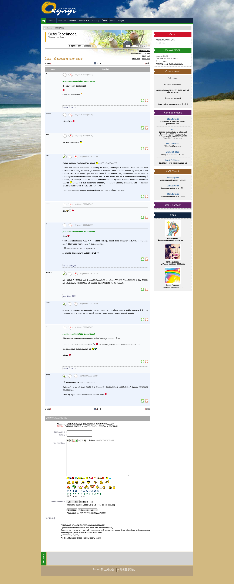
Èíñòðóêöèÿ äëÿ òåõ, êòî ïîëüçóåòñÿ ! (86, 520)
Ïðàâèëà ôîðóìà (162, 56)
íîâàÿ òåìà (146, 56)
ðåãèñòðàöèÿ (136, 53)
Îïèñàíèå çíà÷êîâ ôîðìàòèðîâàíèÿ (101, 440)
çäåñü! (98, 545)
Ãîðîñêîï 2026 (84, 21)
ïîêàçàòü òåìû (144, 51)
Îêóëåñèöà (160, 43)
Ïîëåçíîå (121, 21)
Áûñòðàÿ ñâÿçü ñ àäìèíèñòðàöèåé (169, 64)
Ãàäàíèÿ (95, 21)
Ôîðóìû (104, 21)
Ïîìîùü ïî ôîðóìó (161, 61)
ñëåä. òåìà (146, 59)
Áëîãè (112, 21)
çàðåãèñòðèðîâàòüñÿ (96, 532)
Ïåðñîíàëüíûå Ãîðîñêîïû (67, 21)
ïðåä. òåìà (136, 59)
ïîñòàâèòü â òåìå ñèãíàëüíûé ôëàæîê (105, 537)
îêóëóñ (50, 28)
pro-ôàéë (146, 53)
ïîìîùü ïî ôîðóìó (73, 542)
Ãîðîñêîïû (51, 21)
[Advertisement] (138, 9)
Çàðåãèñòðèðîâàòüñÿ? (105, 424)
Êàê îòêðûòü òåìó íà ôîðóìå (167, 59)
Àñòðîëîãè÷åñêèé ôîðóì (165, 40)
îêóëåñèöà (60, 28)
